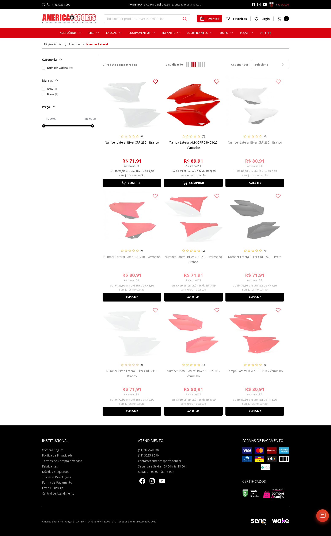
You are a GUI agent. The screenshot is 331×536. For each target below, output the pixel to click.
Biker (52, 94)
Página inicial (53, 44)
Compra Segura (52, 450)
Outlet (265, 33)
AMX (52, 88)
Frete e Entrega (52, 488)
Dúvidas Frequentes (55, 472)
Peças (244, 33)
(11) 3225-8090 (61, 4)
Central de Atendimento (58, 493)
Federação (279, 4)
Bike (91, 33)
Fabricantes (50, 466)
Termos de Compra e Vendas (62, 461)
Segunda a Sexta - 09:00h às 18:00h (162, 466)
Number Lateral (97, 44)
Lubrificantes (197, 33)
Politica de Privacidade (57, 455)
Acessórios (68, 33)
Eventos (209, 18)
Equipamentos (140, 33)
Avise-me (255, 183)
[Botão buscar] (184, 19)
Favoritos (236, 18)
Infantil (168, 33)
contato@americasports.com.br (159, 461)
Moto (224, 33)
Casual (111, 33)
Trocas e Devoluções (56, 477)
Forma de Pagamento (57, 482)
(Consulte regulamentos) (186, 4)
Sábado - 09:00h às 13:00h (156, 472)
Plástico (74, 44)
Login (262, 18)
